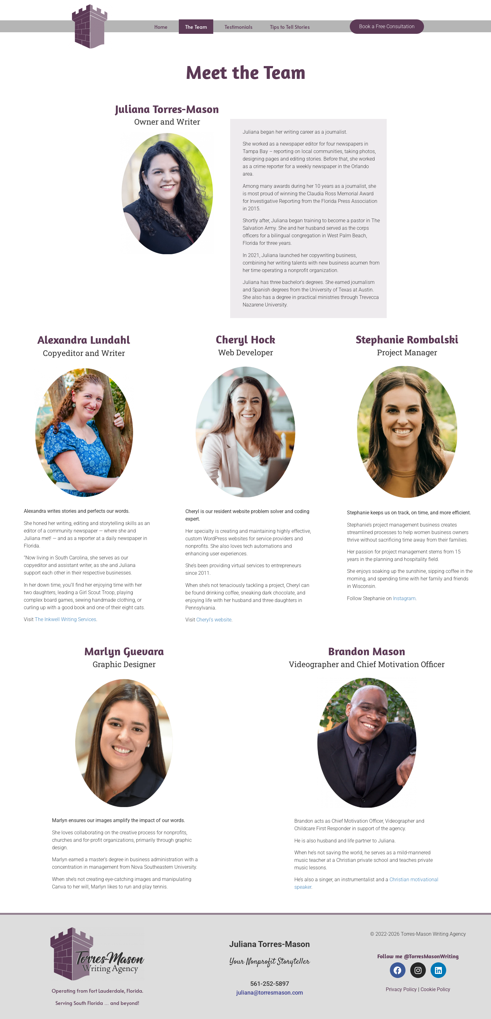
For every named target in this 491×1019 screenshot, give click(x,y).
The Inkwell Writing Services (65, 619)
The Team (196, 26)
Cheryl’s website (213, 620)
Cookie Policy (435, 989)
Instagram (404, 598)
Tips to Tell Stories (290, 26)
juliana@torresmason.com (269, 992)
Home (161, 26)
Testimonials (238, 26)
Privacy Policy (401, 989)
